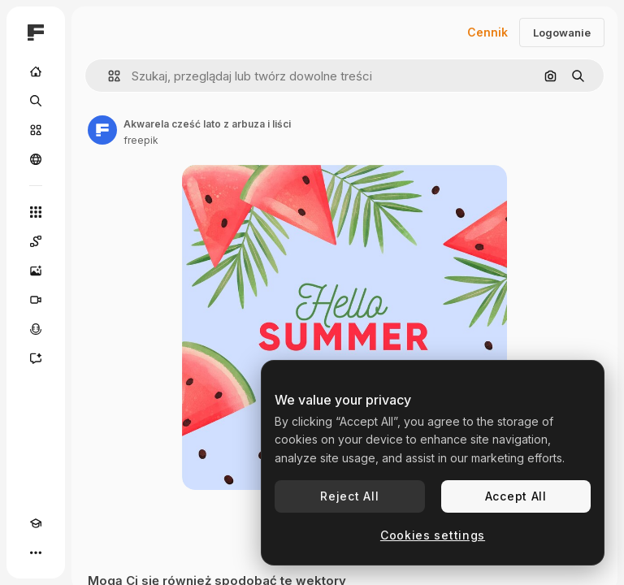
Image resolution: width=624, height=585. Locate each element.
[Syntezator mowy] (36, 329)
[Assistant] (36, 358)
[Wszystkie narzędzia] (36, 212)
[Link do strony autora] (102, 130)
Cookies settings (432, 535)
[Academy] (36, 523)
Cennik (487, 32)
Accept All (516, 496)
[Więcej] (36, 553)
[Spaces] (36, 241)
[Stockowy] (36, 130)
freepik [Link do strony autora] (141, 140)
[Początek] (36, 71)
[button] (107, 76)
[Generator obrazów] (36, 271)
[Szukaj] (36, 101)
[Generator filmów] (36, 300)
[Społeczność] (36, 159)
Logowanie (562, 32)
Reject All (349, 496)
